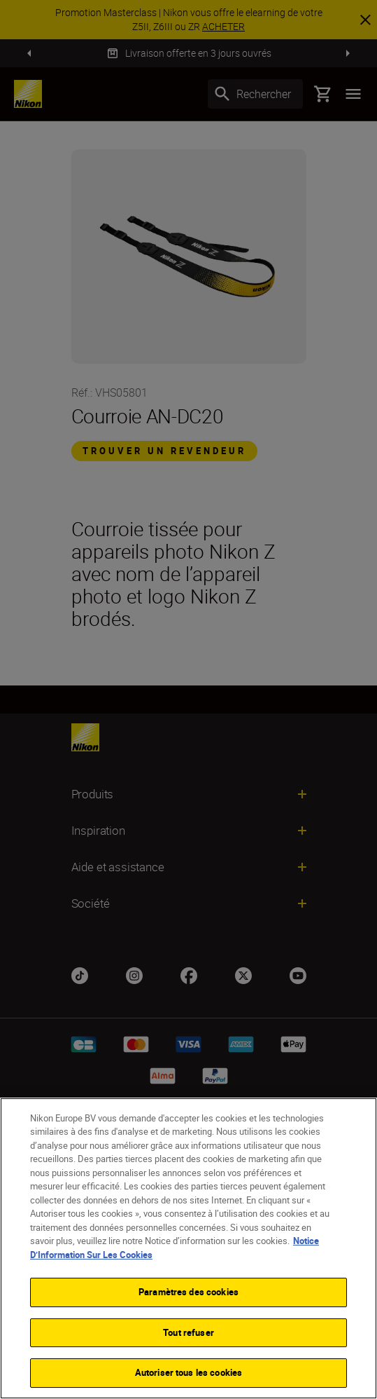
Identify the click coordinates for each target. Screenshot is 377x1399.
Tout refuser (188, 1332)
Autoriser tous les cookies (188, 1372)
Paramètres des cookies (188, 1291)
